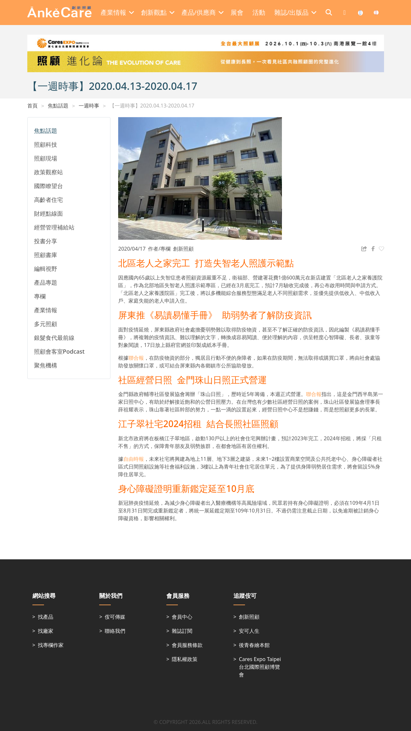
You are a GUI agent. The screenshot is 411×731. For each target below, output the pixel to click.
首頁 (32, 105)
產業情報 (45, 310)
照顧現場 (45, 158)
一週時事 (89, 105)
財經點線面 (48, 213)
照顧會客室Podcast (59, 351)
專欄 (40, 296)
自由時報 (133, 458)
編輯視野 (45, 268)
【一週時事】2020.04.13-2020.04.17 (152, 105)
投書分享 (45, 241)
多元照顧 (45, 324)
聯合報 (136, 357)
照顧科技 (45, 144)
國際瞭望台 (48, 186)
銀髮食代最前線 (54, 337)
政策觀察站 (48, 172)
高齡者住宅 (48, 199)
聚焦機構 (45, 365)
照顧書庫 (45, 255)
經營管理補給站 (54, 227)
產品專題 (45, 282)
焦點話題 (58, 105)
